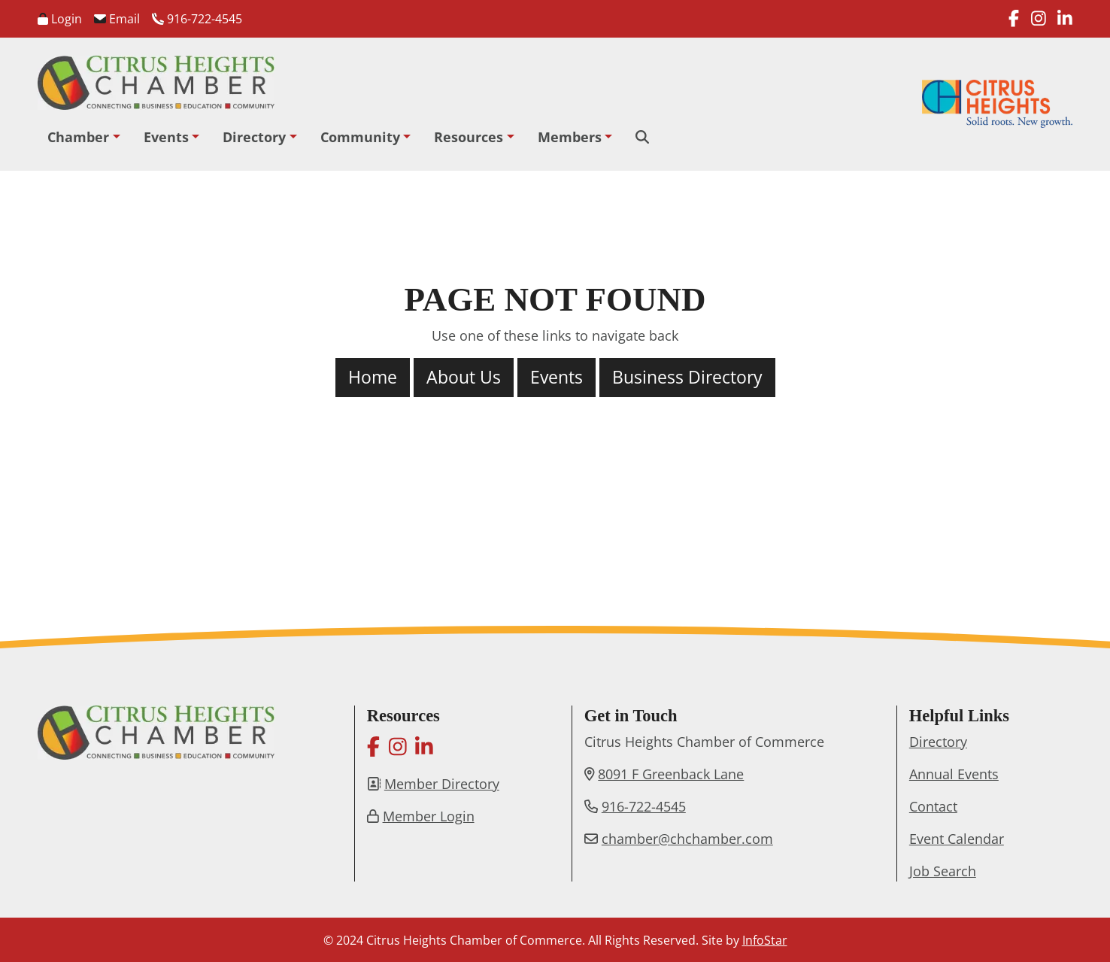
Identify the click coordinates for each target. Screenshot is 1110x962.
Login (60, 19)
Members (570, 137)
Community (360, 137)
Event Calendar (956, 839)
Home (372, 377)
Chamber (78, 137)
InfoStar (764, 940)
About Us (463, 377)
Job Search (942, 871)
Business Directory (687, 377)
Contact (933, 806)
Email (117, 19)
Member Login (429, 816)
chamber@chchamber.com (687, 839)
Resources (468, 137)
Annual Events (954, 774)
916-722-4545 (197, 19)
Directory (254, 137)
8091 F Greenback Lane (671, 774)
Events (166, 137)
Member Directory (441, 784)
